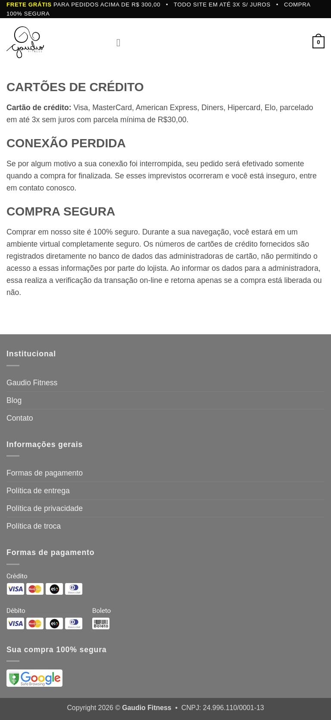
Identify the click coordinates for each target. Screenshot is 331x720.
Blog (14, 400)
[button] (122, 42)
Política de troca (33, 526)
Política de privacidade (44, 508)
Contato (19, 418)
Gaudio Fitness (31, 382)
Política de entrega (38, 490)
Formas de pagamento (44, 473)
